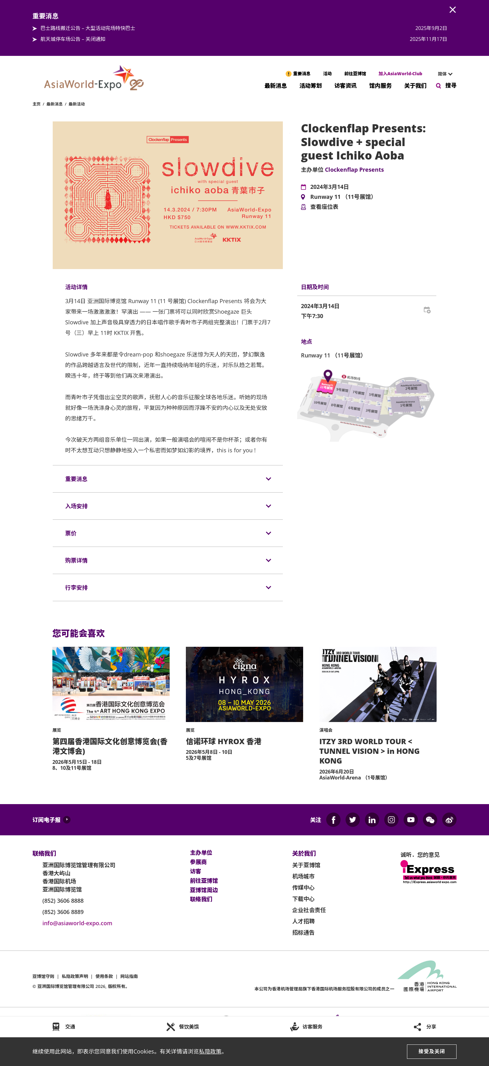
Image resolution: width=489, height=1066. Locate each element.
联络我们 (201, 899)
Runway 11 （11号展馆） (343, 197)
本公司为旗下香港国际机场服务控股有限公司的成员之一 (324, 989)
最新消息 (275, 85)
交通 (70, 1026)
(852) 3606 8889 (63, 912)
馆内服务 (380, 85)
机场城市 (303, 876)
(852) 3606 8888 (63, 900)
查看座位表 (324, 207)
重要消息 (302, 73)
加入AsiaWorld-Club (400, 73)
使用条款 (104, 976)
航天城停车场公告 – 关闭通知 (73, 39)
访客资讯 (345, 85)
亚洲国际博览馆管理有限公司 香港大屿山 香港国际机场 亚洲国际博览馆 (78, 877)
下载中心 (303, 898)
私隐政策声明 (75, 976)
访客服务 (312, 1026)
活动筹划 (310, 85)
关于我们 (415, 85)
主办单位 (201, 853)
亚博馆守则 (43, 976)
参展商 (198, 862)
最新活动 (77, 104)
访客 (195, 871)
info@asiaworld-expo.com (77, 923)
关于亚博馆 (306, 865)
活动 (327, 73)
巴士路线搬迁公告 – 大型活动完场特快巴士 (88, 28)
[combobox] (442, 74)
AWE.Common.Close (453, 10)
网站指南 (129, 976)
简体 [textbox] (442, 74)
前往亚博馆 (355, 73)
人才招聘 (303, 921)
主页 (36, 104)
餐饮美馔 (189, 1026)
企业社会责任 (309, 910)
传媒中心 (303, 887)
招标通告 (303, 932)
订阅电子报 (46, 820)
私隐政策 (210, 1051)
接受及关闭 (432, 1051)
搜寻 (451, 85)
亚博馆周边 (204, 890)
